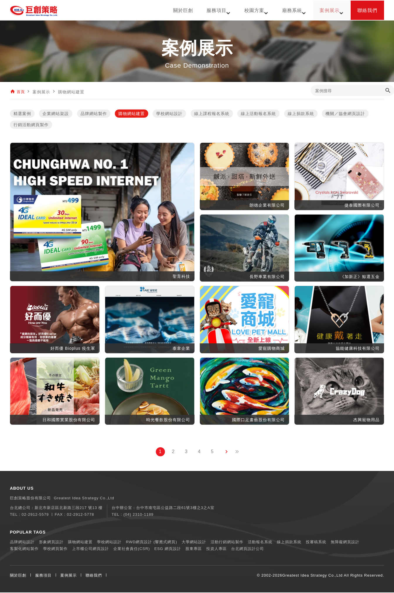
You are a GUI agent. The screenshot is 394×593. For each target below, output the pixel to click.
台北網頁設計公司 (247, 549)
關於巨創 (18, 576)
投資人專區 (216, 549)
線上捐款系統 (301, 114)
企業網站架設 (55, 114)
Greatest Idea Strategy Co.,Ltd (312, 576)
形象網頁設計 (51, 542)
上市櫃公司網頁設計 (90, 549)
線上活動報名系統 (258, 114)
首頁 (21, 92)
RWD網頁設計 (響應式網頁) (151, 542)
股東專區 (193, 549)
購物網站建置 (131, 114)
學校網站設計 (169, 114)
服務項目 (43, 576)
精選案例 (22, 114)
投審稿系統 (316, 542)
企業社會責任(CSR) (131, 549)
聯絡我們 (94, 576)
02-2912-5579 (35, 515)
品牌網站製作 (94, 114)
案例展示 (68, 576)
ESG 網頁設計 (167, 549)
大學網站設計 (194, 542)
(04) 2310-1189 (138, 515)
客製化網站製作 (24, 549)
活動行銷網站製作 (227, 542)
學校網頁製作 (55, 549)
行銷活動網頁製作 (31, 125)
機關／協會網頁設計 (345, 114)
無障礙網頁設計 (345, 542)
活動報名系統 (260, 542)
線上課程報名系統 (211, 114)
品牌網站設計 (22, 542)
